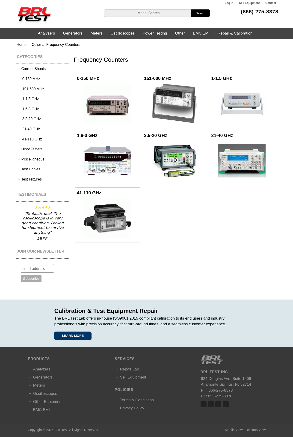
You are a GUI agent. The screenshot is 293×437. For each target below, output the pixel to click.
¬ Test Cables (28, 169)
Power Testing (155, 33)
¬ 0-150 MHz (28, 79)
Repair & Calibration (235, 33)
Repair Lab (129, 369)
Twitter (211, 404)
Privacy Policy (132, 408)
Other (36, 44)
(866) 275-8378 (259, 12)
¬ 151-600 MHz (30, 89)
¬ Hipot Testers (29, 149)
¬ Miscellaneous (30, 159)
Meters (97, 33)
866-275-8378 (220, 390)
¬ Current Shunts (31, 69)
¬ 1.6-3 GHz (28, 109)
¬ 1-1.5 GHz (28, 99)
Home (22, 44)
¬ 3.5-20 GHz (29, 119)
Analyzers (46, 33)
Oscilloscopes (123, 33)
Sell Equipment (249, 3)
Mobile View (234, 430)
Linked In (218, 404)
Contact (270, 3)
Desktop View (256, 430)
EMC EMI (201, 33)
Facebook (204, 404)
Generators (73, 33)
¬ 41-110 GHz (29, 139)
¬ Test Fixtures (29, 179)
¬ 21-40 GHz (28, 129)
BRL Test (61, 430)
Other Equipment (48, 401)
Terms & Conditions (137, 400)
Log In (229, 3)
